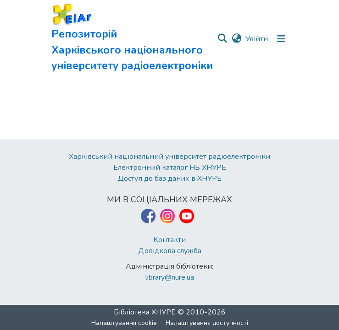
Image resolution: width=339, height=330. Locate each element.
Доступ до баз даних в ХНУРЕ (169, 178)
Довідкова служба (169, 251)
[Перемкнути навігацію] (281, 39)
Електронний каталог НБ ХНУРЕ (169, 167)
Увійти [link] (256, 39)
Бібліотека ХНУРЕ (145, 312)
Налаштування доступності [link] (207, 323)
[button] (134, 39)
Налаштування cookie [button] (124, 323)
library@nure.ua (169, 277)
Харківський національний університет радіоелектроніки (169, 156)
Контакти (169, 240)
